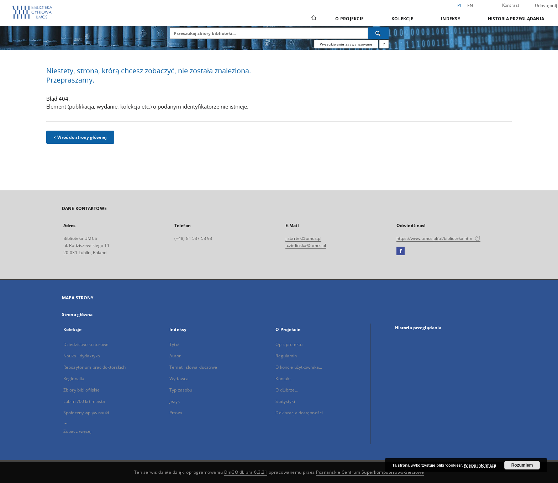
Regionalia (73, 379)
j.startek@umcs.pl (303, 238)
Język (174, 401)
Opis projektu (288, 344)
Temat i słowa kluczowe (193, 367)
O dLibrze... (286, 390)
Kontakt (283, 379)
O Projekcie (349, 19)
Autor (175, 356)
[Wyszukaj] (378, 33)
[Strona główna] (313, 18)
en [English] (470, 5)
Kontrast (511, 5)
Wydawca (179, 379)
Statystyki (285, 401)
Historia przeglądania (516, 19)
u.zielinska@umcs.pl (305, 245)
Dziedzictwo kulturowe (86, 344)
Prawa (175, 413)
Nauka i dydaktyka (81, 356)
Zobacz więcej (77, 431)
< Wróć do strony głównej (80, 137)
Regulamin (286, 356)
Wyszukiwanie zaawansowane (346, 44)
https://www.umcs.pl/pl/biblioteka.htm (438, 238)
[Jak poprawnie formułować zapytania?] (384, 44)
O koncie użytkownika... (298, 367)
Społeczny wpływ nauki (86, 413)
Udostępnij (546, 6)
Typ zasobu (180, 390)
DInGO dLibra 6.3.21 (246, 472)
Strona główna (77, 314)
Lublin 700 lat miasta (84, 401)
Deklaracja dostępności (299, 413)
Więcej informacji (480, 465)
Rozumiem (522, 465)
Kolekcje (402, 19)
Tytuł (174, 344)
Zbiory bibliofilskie (81, 390)
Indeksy (450, 19)
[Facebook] (400, 251)
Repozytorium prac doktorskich (94, 367)
